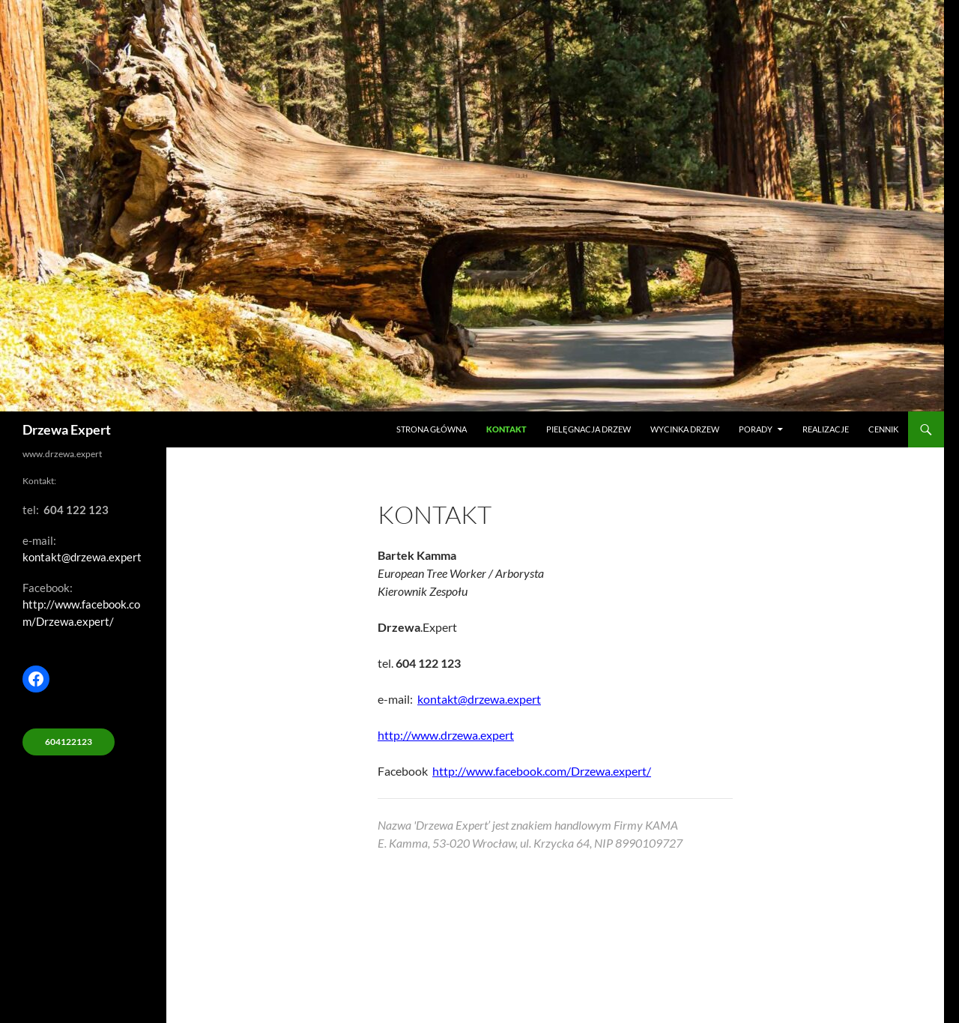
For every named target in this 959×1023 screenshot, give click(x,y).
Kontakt (506, 429)
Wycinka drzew (684, 429)
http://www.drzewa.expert (446, 735)
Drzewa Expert (66, 429)
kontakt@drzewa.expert (479, 699)
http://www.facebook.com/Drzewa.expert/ (541, 771)
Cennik (883, 429)
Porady (755, 429)
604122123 (68, 741)
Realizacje (825, 429)
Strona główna (431, 429)
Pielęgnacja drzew (588, 429)
